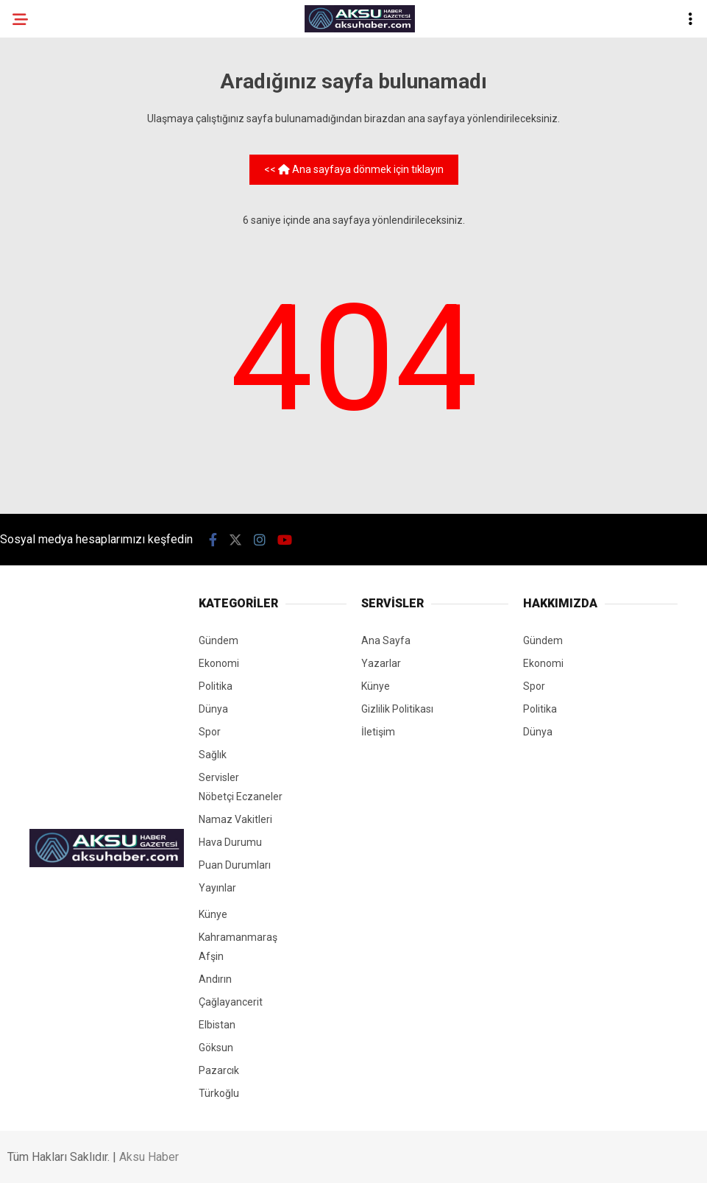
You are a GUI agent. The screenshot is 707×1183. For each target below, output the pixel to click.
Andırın (215, 979)
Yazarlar (381, 663)
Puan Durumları (235, 865)
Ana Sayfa (386, 640)
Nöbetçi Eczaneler (241, 796)
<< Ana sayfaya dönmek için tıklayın (354, 169)
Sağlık (213, 754)
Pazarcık (219, 1070)
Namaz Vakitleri (235, 819)
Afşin (211, 956)
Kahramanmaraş (238, 937)
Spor (210, 732)
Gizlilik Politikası (397, 709)
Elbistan (217, 1025)
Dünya (213, 709)
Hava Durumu (230, 842)
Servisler (219, 777)
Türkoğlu (219, 1093)
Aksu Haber (149, 1157)
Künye (213, 914)
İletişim (378, 732)
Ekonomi (219, 663)
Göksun (216, 1047)
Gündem (218, 640)
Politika (215, 686)
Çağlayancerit (231, 1002)
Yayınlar (217, 888)
